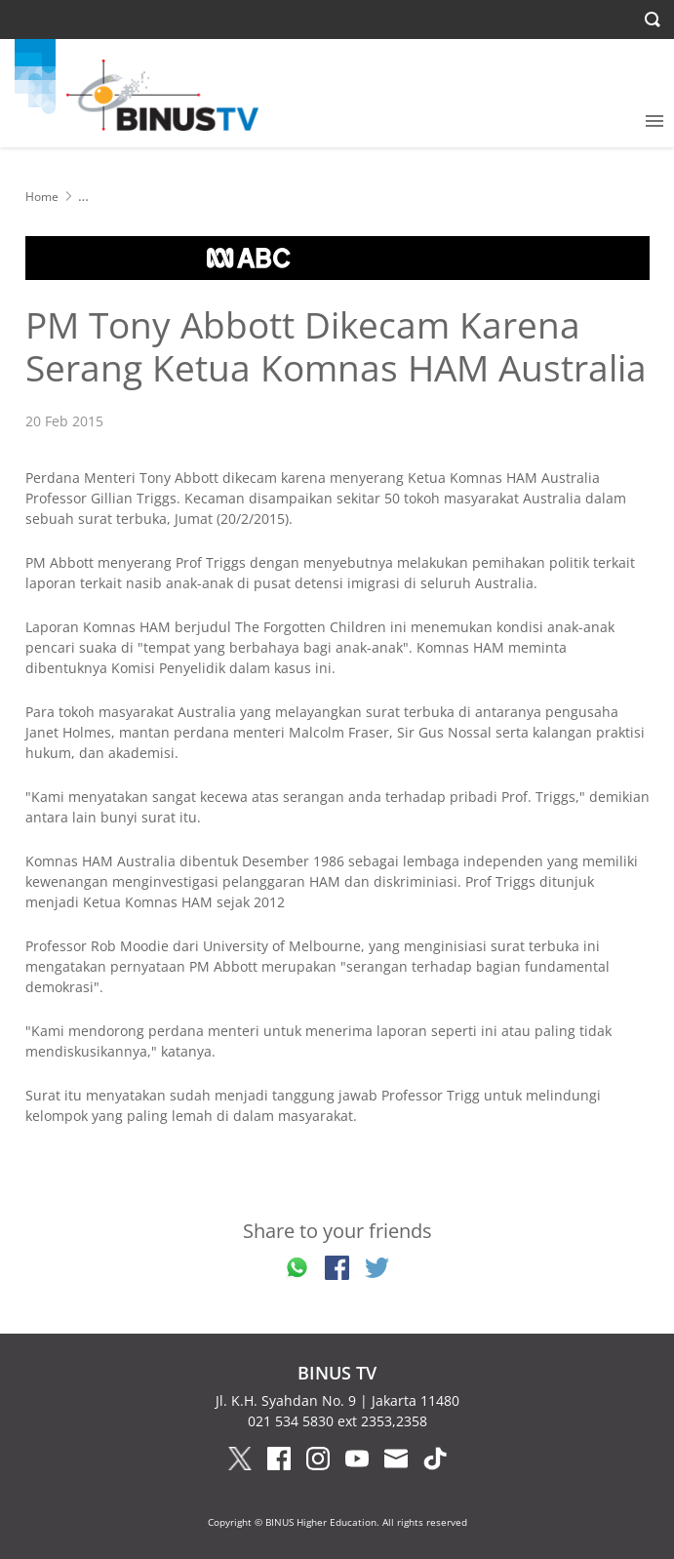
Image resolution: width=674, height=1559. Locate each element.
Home (42, 196)
